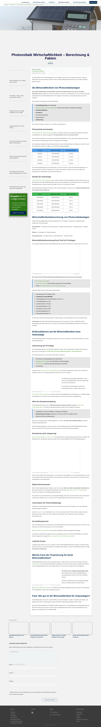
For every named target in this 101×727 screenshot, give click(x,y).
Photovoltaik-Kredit (37, 564)
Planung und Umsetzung (82, 719)
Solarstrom (40, 512)
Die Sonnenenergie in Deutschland (41, 394)
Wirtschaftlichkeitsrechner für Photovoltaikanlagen (53, 286)
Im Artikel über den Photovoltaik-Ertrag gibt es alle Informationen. (63, 351)
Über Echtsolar (14, 717)
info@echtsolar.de (56, 714)
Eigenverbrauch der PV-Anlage (75, 490)
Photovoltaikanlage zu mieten (42, 587)
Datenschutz (13, 715)
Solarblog (13, 712)
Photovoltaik (79, 712)
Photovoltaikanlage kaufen (17, 721)
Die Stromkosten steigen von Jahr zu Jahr (43, 437)
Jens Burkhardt (37, 69)
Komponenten (79, 714)
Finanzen (50, 63)
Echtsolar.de (55, 712)
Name (17, 664)
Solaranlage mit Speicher (16, 723)
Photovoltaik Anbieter (15, 719)
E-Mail (11, 673)
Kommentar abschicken (49, 699)
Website (11, 681)
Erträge (78, 715)
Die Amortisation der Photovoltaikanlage (42, 132)
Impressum (13, 714)
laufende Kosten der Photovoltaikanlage (46, 107)
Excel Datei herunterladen (42, 281)
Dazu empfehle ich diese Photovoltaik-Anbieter (62, 536)
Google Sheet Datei (41, 283)
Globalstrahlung (40, 363)
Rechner (78, 721)
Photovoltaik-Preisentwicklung (42, 530)
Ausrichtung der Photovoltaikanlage (50, 370)
